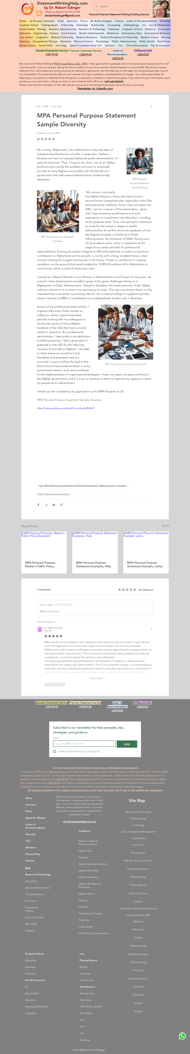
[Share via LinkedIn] (53, 504)
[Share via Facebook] (38, 504)
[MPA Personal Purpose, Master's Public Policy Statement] (44, 544)
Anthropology (87, 993)
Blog (27, 867)
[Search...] (120, 6)
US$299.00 (62, 779)
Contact (30, 860)
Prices (29, 811)
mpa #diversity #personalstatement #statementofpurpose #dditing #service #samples (83, 485)
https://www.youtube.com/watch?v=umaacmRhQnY (65, 408)
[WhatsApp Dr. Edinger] (182, 1036)
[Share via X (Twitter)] (46, 504)
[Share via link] (61, 504)
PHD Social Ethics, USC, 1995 (71, 63)
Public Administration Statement (54, 494)
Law (82, 953)
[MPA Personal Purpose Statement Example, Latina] (146, 544)
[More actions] (151, 106)
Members (31, 847)
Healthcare (85, 830)
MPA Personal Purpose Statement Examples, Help (93, 564)
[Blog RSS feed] (39, 13)
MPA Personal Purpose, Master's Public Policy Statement (40, 564)
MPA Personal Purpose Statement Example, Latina (145, 564)
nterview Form (57, 771)
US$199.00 (53, 782)
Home (29, 798)
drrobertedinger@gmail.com (62, 15)
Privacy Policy (33, 854)
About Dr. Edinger (36, 817)
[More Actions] (151, 629)
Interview (31, 804)
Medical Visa (85, 850)
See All (165, 525)
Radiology (138, 994)
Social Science (87, 986)
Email (56, 738)
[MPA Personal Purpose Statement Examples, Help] (95, 544)
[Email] (83, 743)
